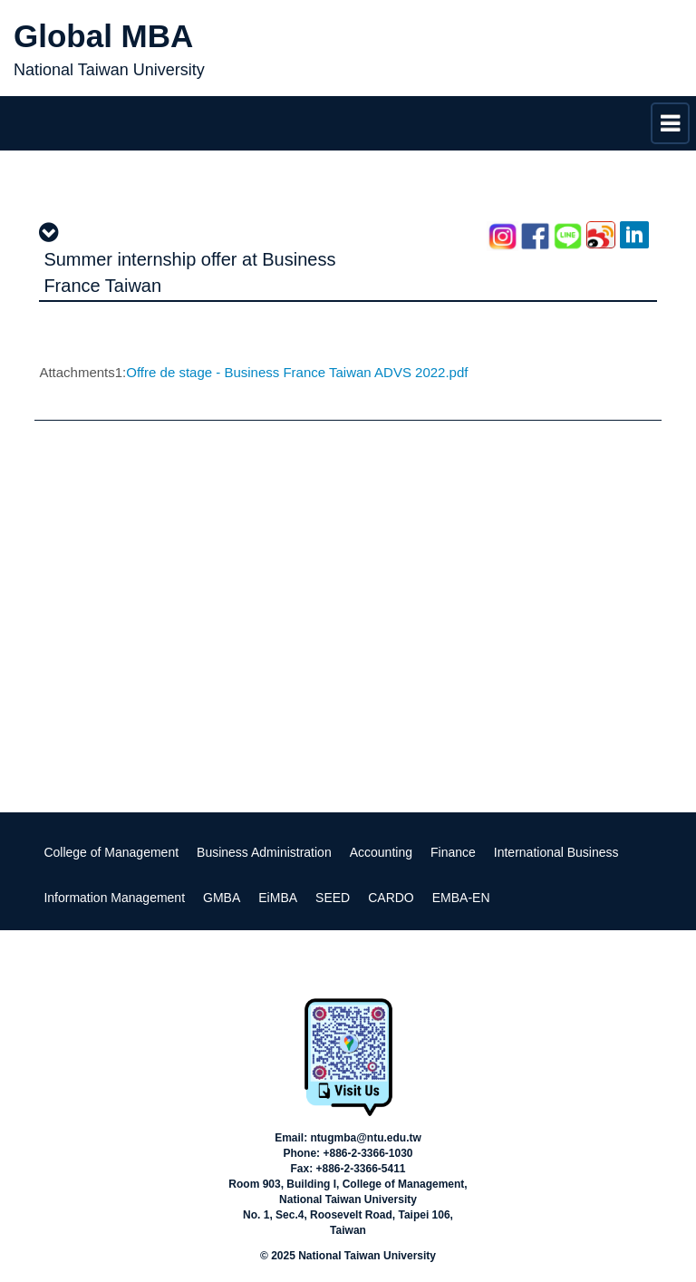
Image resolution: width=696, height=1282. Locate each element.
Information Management (114, 897)
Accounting (381, 852)
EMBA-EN (461, 897)
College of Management (111, 852)
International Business (556, 852)
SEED (332, 897)
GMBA (221, 897)
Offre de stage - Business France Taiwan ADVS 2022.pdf (297, 372)
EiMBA (277, 897)
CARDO (391, 897)
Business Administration (264, 852)
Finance (453, 852)
